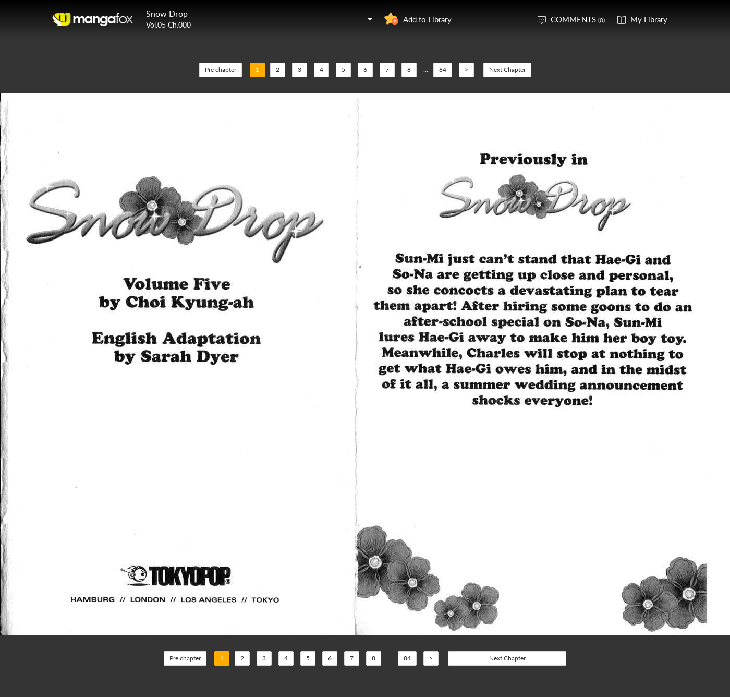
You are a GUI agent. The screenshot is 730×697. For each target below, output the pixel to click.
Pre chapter (220, 70)
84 (442, 70)
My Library (648, 19)
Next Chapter (507, 70)
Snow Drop (167, 13)
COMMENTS (578, 19)
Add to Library (427, 19)
